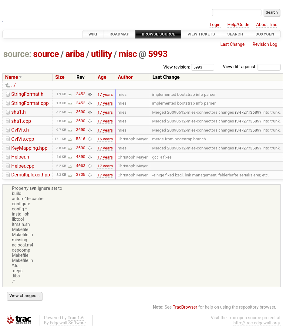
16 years (105, 138)
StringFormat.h (27, 94)
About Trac (267, 24)
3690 (81, 112)
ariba (75, 54)
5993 (157, 54)
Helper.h (20, 157)
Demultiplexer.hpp (30, 175)
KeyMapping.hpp (29, 148)
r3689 (254, 112)
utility (101, 54)
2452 (81, 94)
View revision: (176, 66)
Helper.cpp (22, 166)
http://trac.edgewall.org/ (257, 323)
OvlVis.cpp (22, 139)
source (46, 54)
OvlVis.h (20, 130)
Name (11, 77)
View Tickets (201, 34)
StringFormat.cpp (30, 103)
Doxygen (264, 34)
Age (102, 77)
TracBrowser (185, 307)
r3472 (240, 112)
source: (17, 54)
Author (125, 77)
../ (13, 85)
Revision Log (265, 44)
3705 (81, 175)
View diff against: (252, 66)
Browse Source (158, 34)
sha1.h (18, 112)
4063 (81, 166)
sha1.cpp (21, 121)
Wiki (93, 34)
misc (128, 54)
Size (60, 77)
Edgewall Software (68, 323)
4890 (81, 157)
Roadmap (119, 34)
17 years (105, 94)
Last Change (232, 44)
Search (235, 34)
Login (215, 24)
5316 (81, 139)
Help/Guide (238, 24)
